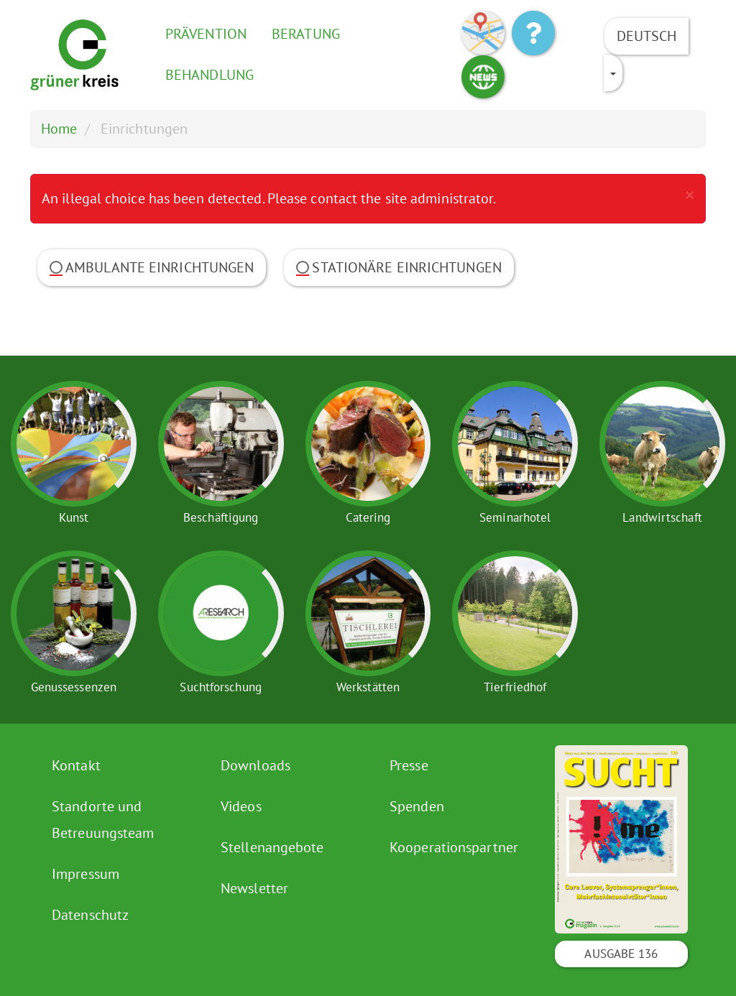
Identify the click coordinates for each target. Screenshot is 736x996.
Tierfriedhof (515, 687)
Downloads (255, 765)
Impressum (85, 873)
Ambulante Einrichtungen (152, 267)
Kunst (74, 517)
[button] (689, 195)
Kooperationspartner (454, 847)
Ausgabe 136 (621, 954)
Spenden (417, 806)
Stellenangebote (272, 847)
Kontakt (76, 765)
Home (59, 128)
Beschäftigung (220, 517)
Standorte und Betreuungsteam (103, 819)
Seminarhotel (515, 517)
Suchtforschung (220, 687)
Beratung (306, 33)
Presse (409, 765)
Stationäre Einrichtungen (398, 267)
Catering (368, 517)
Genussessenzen (73, 687)
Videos (241, 806)
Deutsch (647, 36)
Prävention (206, 33)
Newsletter (254, 888)
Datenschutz (90, 914)
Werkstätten (368, 687)
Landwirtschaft (662, 517)
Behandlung (209, 74)
